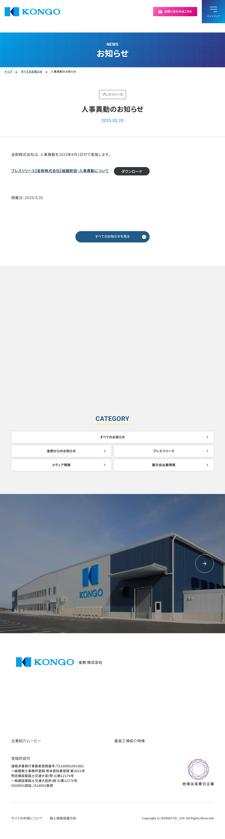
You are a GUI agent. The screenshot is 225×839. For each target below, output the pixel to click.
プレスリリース (163, 451)
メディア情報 (61, 465)
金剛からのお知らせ (61, 451)
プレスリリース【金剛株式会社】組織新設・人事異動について (60, 170)
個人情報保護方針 (63, 818)
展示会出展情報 (164, 465)
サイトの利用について (27, 818)
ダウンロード (131, 171)
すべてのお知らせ (112, 437)
